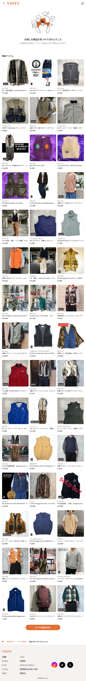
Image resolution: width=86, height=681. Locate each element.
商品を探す (10, 641)
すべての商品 (21, 641)
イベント (5, 669)
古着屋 (4, 657)
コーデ (4, 665)
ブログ (4, 673)
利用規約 (23, 661)
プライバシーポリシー (27, 665)
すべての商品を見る (43, 627)
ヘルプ (22, 657)
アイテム (5, 661)
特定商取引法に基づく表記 (29, 669)
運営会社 (23, 673)
